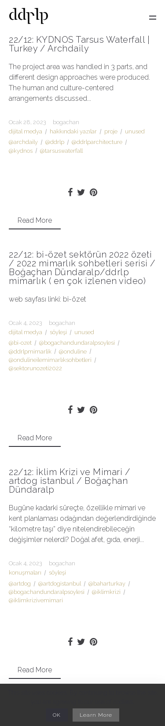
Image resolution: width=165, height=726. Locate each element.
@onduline (73, 351)
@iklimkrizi (106, 592)
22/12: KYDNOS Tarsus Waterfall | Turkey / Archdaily (79, 44)
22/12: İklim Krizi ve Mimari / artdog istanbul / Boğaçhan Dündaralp (69, 481)
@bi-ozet (20, 342)
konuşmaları (25, 572)
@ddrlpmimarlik (30, 351)
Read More (35, 220)
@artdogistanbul (59, 583)
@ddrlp (54, 142)
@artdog (20, 583)
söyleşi (58, 332)
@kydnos (21, 150)
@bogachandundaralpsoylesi (77, 342)
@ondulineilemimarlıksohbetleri (50, 360)
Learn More (96, 715)
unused (135, 131)
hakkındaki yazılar (73, 131)
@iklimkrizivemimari (36, 600)
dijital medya (25, 131)
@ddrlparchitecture (97, 142)
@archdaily (23, 142)
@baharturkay (106, 583)
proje (110, 131)
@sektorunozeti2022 (35, 368)
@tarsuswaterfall (61, 150)
